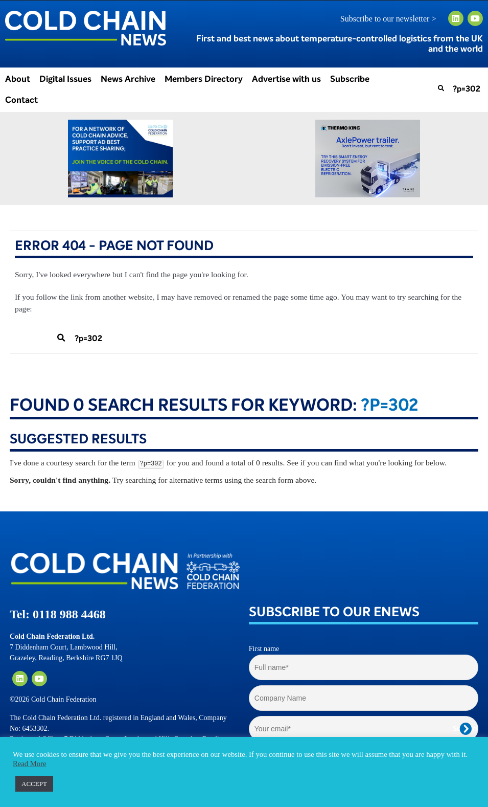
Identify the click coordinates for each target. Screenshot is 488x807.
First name (264, 649)
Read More (30, 763)
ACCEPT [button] (34, 784)
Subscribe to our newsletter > (392, 19)
